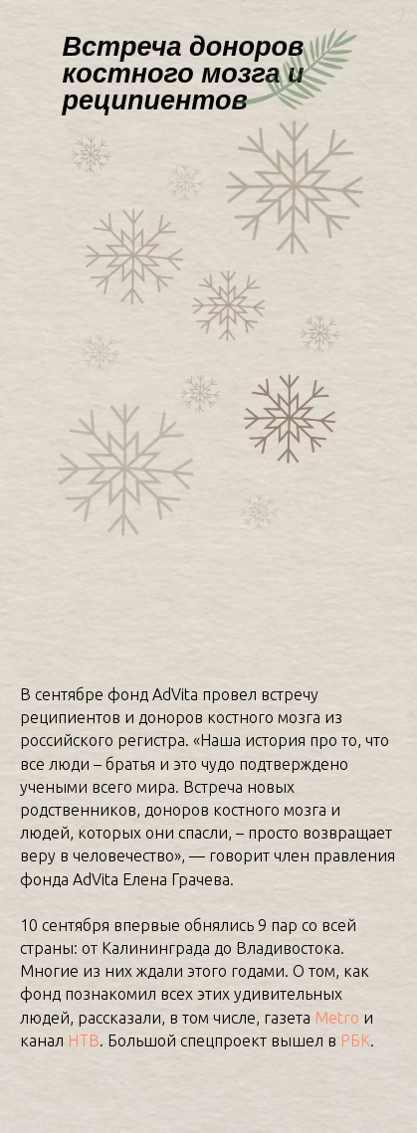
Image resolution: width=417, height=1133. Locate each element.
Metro (336, 1018)
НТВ (84, 1040)
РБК (355, 1040)
